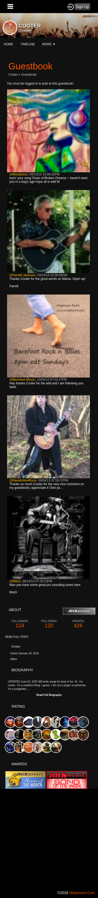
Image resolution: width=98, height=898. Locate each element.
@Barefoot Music (22, 379)
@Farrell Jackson (22, 275)
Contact (15, 646)
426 (78, 624)
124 (19, 624)
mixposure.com (82, 893)
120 (49, 624)
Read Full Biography (49, 695)
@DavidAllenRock (22, 480)
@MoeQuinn (18, 174)
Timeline (27, 44)
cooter (13, 74)
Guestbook (28, 74)
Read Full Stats (16, 636)
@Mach (14, 581)
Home (8, 44)
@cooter (25, 30)
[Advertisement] (49, 838)
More (48, 44)
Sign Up (82, 7)
